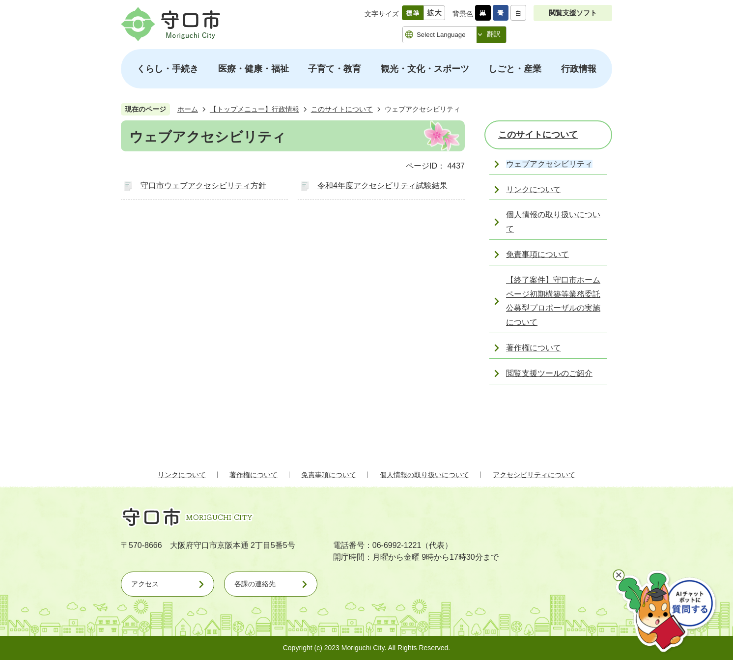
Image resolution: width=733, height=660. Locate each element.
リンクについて (182, 475)
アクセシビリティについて (534, 475)
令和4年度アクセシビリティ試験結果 (382, 185)
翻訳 (494, 34)
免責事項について (328, 475)
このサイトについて (342, 109)
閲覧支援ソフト (573, 13)
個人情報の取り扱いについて (424, 475)
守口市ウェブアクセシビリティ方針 (203, 185)
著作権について (253, 475)
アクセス (145, 584)
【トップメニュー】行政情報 (254, 109)
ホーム (187, 109)
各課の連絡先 (255, 584)
